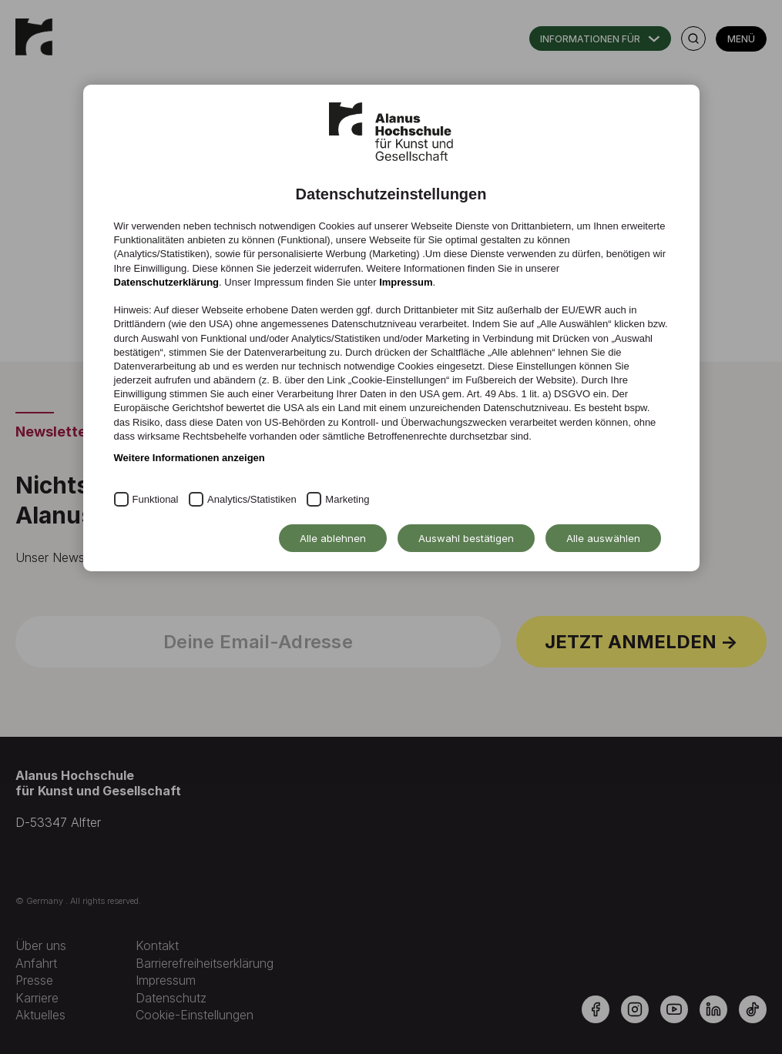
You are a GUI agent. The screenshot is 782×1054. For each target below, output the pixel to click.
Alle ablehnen (333, 538)
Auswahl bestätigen (466, 538)
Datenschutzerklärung (167, 282)
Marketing (347, 499)
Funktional (156, 499)
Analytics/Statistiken (252, 499)
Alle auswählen (603, 538)
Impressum (405, 282)
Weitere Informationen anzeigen (189, 457)
